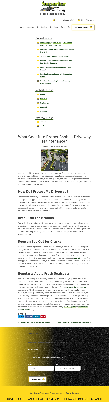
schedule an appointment (59, 195)
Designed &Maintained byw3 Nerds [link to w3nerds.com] (99, 391)
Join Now (65, 249)
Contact (30, 394)
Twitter (40, 203)
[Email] (94, 238)
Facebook (48, 203)
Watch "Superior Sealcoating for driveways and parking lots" (23, 229)
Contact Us (77, 10)
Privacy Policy (22, 394)
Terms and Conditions (9, 394)
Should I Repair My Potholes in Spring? (20, 40)
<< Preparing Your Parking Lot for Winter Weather (53, 208)
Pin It (62, 203)
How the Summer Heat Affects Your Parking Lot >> (91, 208)
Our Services (55, 10)
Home (33, 10)
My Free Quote (94, 10)
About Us (43, 10)
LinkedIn (56, 203)
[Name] (69, 238)
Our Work (66, 10)
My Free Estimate (53, 285)
